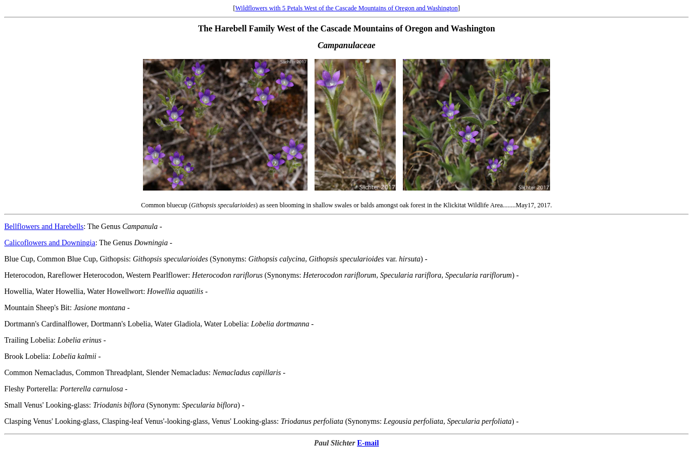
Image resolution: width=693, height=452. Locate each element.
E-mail (367, 443)
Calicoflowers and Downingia (49, 243)
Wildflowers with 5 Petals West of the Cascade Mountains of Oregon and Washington (346, 8)
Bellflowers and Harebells (43, 226)
